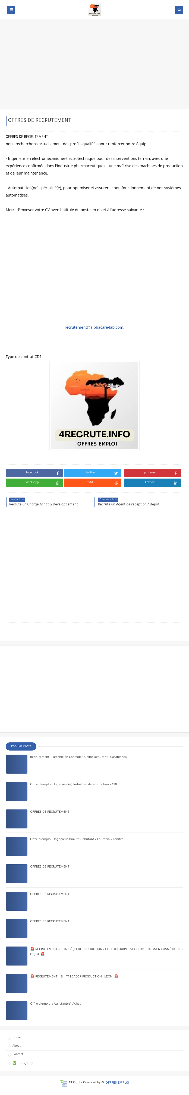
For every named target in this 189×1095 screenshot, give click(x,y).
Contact (17, 1054)
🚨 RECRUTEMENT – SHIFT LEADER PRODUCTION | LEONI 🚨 (74, 977)
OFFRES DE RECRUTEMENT (49, 812)
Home (16, 1037)
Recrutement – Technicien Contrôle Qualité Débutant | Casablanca (78, 757)
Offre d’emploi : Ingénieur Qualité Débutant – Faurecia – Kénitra (76, 839)
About (16, 1046)
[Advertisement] (94, 67)
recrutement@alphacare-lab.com (94, 327)
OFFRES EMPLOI (117, 1083)
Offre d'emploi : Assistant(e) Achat (55, 1004)
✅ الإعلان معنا (22, 1063)
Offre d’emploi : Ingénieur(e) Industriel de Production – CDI (73, 785)
